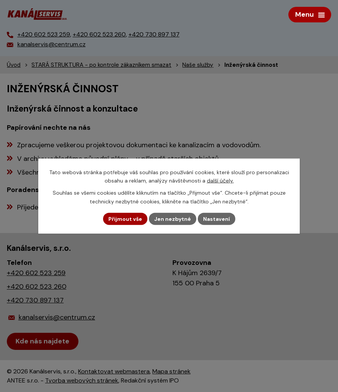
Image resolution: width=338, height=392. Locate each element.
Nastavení (216, 218)
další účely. (220, 180)
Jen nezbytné (172, 218)
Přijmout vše (125, 218)
